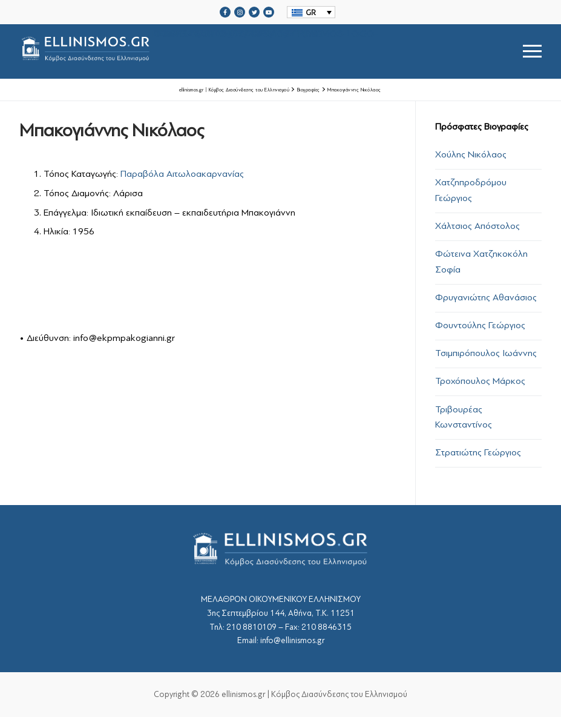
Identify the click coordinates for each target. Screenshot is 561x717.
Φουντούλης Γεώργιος (480, 325)
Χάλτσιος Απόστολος (477, 225)
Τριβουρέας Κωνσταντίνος (463, 417)
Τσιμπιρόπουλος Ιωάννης (486, 353)
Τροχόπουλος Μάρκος (480, 380)
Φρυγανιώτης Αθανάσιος (486, 297)
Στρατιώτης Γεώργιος (478, 452)
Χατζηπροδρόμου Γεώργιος (471, 190)
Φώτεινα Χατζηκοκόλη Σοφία (481, 261)
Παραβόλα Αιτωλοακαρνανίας (182, 173)
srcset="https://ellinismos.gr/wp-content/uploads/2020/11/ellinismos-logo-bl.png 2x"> (198, 51)
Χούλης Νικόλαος (471, 154)
